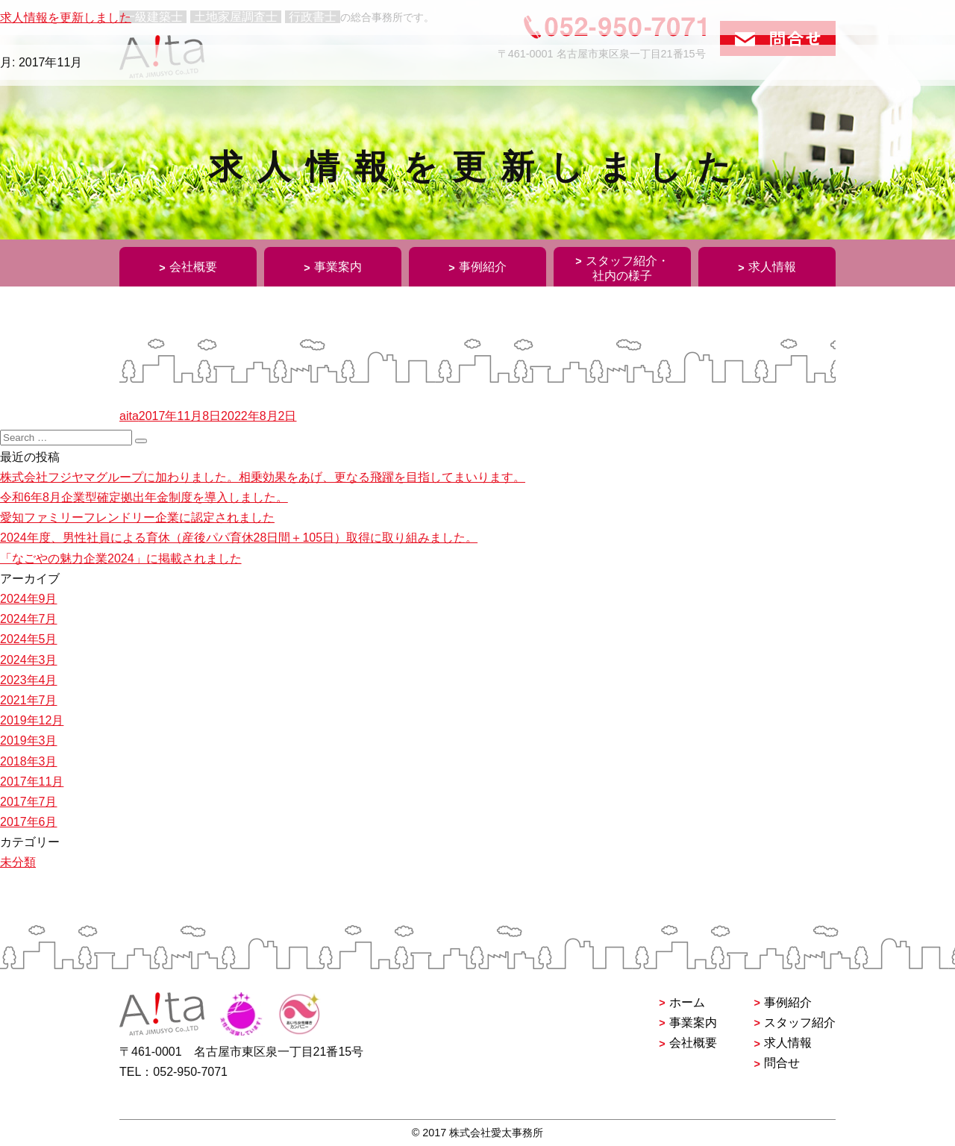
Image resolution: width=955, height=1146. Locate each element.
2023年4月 (28, 680)
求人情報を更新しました (65, 17)
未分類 (18, 862)
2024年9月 (28, 598)
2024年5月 (28, 639)
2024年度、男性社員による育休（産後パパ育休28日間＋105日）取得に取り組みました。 (239, 537)
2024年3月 (28, 660)
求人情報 (772, 266)
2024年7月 (28, 619)
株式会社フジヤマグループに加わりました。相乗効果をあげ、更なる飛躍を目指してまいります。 (262, 477)
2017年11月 (31, 781)
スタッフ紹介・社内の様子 (627, 267)
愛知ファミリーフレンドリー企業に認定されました (137, 517)
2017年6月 (28, 821)
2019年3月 (28, 740)
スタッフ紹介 (800, 1022)
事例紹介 (483, 266)
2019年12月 (31, 720)
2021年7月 (28, 700)
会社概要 (193, 266)
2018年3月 (28, 761)
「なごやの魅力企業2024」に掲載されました (121, 558)
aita (129, 416)
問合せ (782, 1062)
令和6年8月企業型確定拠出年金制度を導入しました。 (144, 497)
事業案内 (338, 266)
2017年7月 (28, 801)
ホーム (687, 1002)
